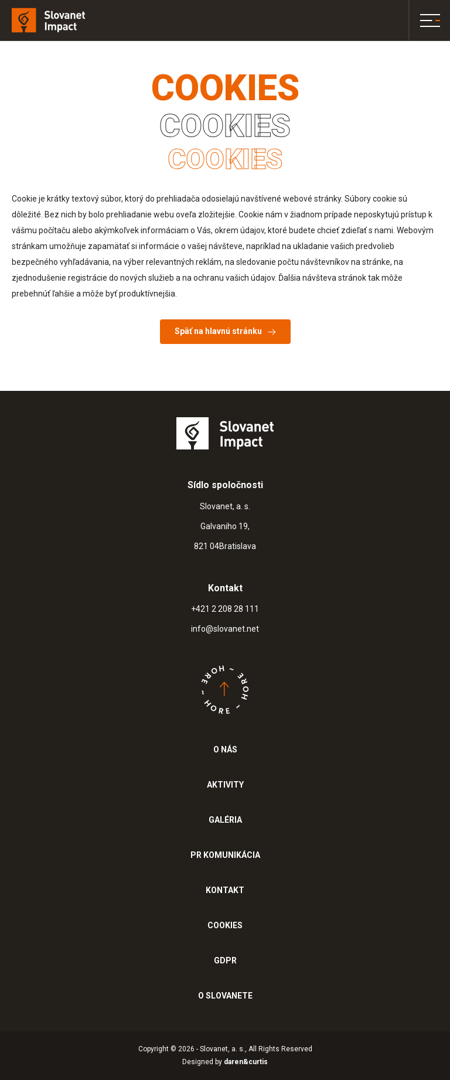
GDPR (225, 960)
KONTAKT (225, 890)
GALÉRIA (225, 820)
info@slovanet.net (225, 628)
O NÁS (225, 749)
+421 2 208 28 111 (225, 609)
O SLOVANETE (225, 995)
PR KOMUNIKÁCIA (225, 855)
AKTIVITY (225, 784)
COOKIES (225, 925)
